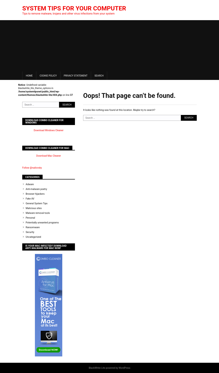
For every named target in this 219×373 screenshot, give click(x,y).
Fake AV (30, 198)
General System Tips (37, 203)
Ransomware (33, 227)
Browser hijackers (35, 193)
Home (29, 75)
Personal (30, 217)
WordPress (124, 368)
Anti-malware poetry (36, 189)
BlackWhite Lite (97, 368)
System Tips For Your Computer (74, 8)
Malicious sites (34, 208)
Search (99, 75)
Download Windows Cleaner (48, 130)
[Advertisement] (109, 46)
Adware (30, 184)
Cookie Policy (48, 75)
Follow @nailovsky (32, 167)
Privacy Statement (76, 75)
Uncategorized (33, 237)
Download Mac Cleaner (48, 155)
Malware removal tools (38, 213)
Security (30, 232)
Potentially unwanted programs (42, 222)
